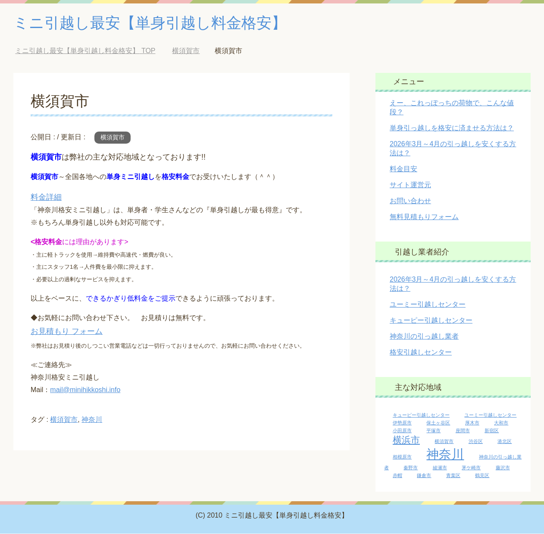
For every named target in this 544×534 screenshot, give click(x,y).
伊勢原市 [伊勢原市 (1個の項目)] (402, 423)
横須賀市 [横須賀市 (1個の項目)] (444, 441)
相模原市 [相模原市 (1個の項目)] (402, 457)
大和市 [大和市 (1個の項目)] (501, 423)
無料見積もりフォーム (424, 217)
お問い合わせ (410, 201)
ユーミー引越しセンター (428, 304)
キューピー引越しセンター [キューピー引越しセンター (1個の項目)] (421, 415)
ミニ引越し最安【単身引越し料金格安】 (153, 23)
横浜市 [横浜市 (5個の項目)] (406, 440)
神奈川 (91, 420)
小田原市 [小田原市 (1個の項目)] (402, 430)
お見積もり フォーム (67, 331)
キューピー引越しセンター (431, 320)
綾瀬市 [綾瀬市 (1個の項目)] (440, 468)
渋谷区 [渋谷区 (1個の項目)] (476, 441)
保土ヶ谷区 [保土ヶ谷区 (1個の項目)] (438, 423)
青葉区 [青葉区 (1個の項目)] (453, 475)
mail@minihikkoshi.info (85, 390)
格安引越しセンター (421, 352)
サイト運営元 (410, 185)
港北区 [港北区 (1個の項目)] (504, 441)
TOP (85, 51)
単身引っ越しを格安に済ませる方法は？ (452, 128)
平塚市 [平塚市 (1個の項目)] (433, 430)
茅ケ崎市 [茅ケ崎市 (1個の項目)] (471, 468)
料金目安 (403, 169)
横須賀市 (112, 137)
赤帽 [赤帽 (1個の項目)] (397, 475)
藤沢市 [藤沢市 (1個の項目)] (503, 468)
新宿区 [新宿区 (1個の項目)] (492, 430)
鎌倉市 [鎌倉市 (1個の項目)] (424, 475)
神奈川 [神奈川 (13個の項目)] (445, 454)
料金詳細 (46, 197)
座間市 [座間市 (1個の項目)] (463, 430)
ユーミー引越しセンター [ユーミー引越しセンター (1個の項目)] (490, 415)
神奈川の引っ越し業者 (424, 336)
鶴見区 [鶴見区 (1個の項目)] (482, 475)
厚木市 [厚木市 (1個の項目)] (472, 423)
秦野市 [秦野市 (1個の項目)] (410, 468)
